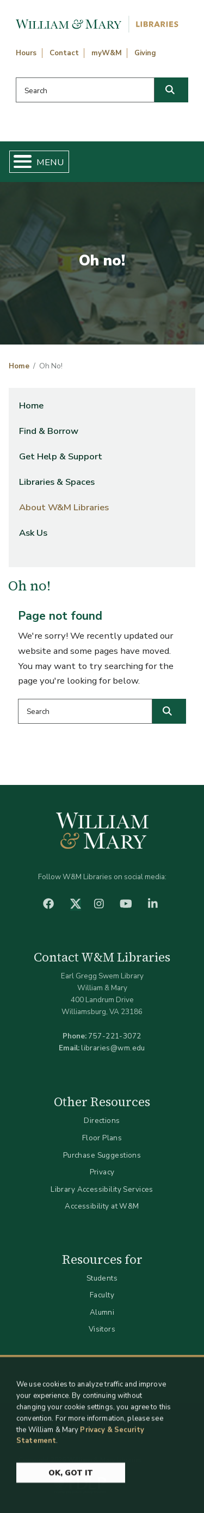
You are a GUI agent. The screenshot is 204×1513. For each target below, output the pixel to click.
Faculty (102, 1295)
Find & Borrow (48, 431)
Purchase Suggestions (102, 1155)
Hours (26, 53)
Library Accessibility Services (102, 1189)
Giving (145, 53)
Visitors (102, 1329)
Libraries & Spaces (57, 482)
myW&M (106, 53)
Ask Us (33, 533)
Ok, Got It (70, 1477)
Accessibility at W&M (102, 1206)
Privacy (102, 1172)
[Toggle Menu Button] (18, 162)
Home (19, 366)
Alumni (102, 1312)
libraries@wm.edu (113, 1048)
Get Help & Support (60, 456)
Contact (64, 53)
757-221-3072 (114, 1036)
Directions (102, 1120)
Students (102, 1278)
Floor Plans (102, 1138)
